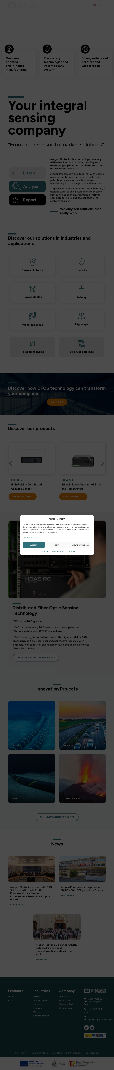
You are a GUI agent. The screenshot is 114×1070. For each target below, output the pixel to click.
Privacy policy (56, 551)
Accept (33, 545)
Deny (56, 545)
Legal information (68, 551)
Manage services (30, 537)
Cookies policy (44, 551)
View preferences (80, 545)
